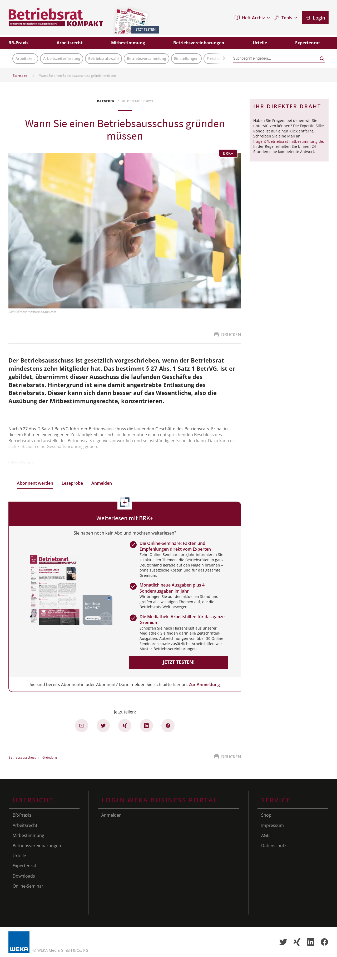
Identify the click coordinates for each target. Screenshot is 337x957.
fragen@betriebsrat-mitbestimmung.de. (288, 141)
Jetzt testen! (179, 662)
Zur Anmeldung (204, 684)
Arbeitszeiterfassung (61, 58)
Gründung (49, 757)
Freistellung (217, 58)
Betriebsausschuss (22, 757)
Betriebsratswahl (103, 58)
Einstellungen (186, 58)
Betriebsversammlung (146, 58)
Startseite (20, 75)
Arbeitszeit (25, 58)
